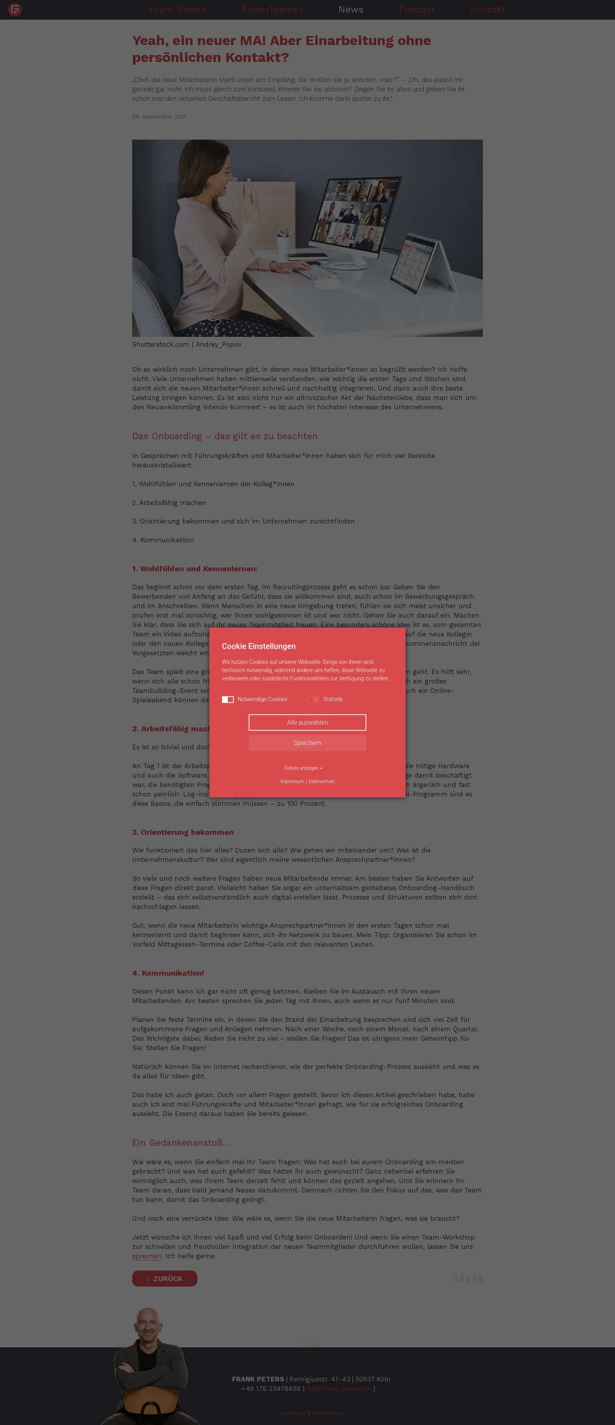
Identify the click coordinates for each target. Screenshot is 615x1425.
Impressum (292, 781)
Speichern (307, 743)
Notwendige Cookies (254, 699)
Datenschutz (322, 781)
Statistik (325, 699)
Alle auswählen (307, 722)
